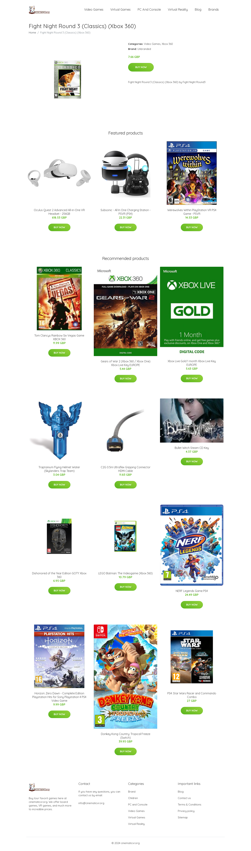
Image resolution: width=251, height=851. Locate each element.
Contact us (184, 800)
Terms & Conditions (189, 806)
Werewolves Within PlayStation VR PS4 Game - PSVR (191, 213)
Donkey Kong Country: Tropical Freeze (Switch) (125, 737)
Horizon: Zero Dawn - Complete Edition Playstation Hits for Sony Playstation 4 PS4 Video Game (59, 698)
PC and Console (149, 10)
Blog (198, 10)
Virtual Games (120, 10)
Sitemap (183, 819)
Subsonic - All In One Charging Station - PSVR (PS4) (126, 213)
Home (32, 34)
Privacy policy (186, 813)
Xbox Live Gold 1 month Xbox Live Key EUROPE (192, 364)
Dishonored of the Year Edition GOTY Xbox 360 (59, 576)
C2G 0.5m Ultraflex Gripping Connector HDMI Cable (125, 471)
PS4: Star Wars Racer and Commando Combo (191, 696)
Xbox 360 (167, 45)
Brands (213, 10)
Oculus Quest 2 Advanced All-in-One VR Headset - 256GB (59, 213)
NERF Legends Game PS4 (192, 593)
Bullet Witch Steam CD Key (192, 449)
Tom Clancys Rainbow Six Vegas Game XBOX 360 (59, 339)
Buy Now (141, 68)
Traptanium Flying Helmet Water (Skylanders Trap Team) (59, 471)
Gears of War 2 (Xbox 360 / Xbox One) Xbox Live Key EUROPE (125, 364)
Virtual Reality (178, 10)
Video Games (93, 10)
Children (133, 800)
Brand (131, 793)
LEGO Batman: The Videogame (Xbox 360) (125, 575)
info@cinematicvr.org (91, 805)
